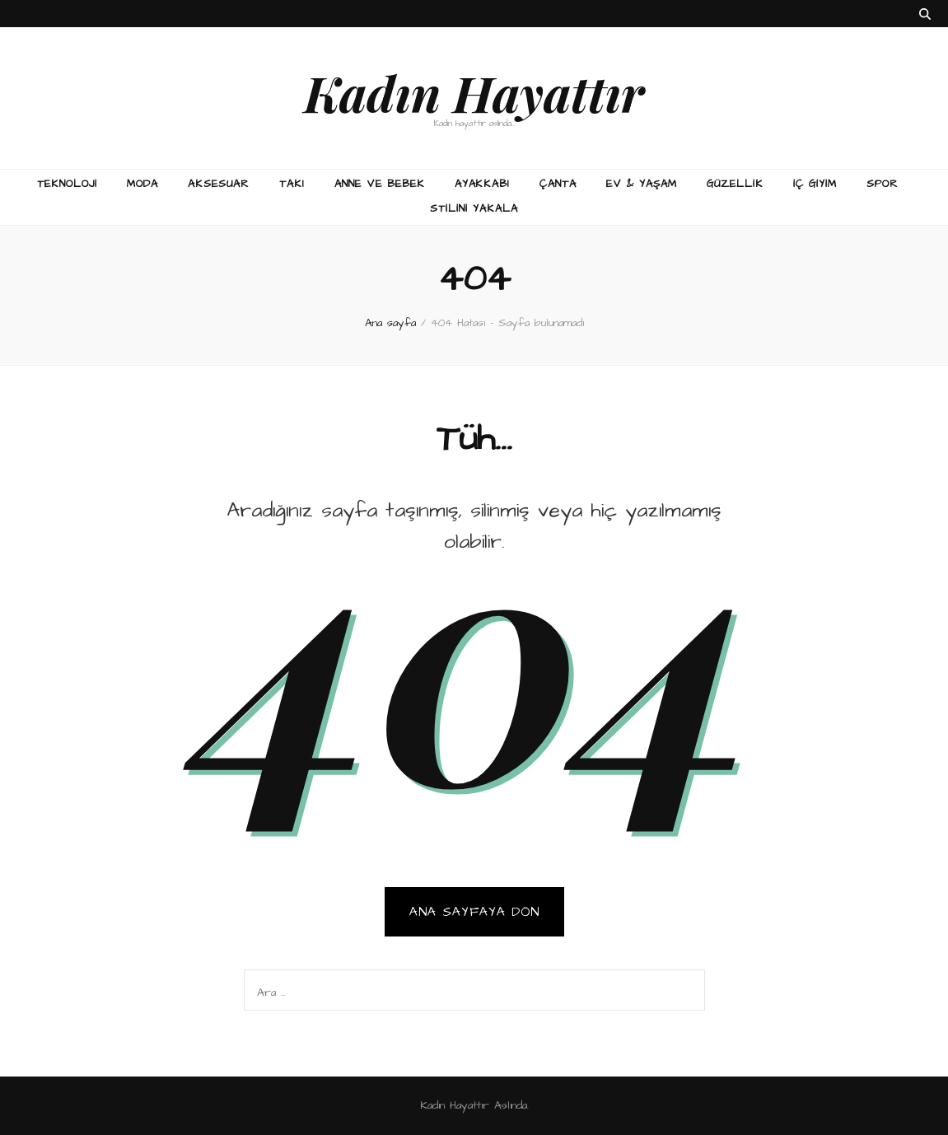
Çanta (558, 183)
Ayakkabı (483, 183)
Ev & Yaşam (641, 183)
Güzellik (735, 183)
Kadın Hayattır (474, 92)
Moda (142, 183)
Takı (292, 183)
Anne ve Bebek (379, 183)
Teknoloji (67, 183)
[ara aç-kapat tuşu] (925, 14)
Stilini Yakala (474, 208)
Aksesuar (219, 183)
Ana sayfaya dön (474, 912)
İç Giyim (815, 183)
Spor (882, 183)
